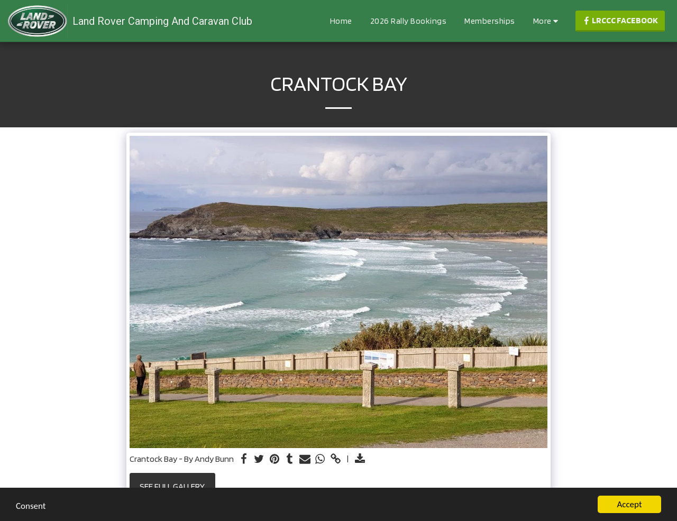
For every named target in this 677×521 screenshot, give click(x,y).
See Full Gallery (172, 486)
